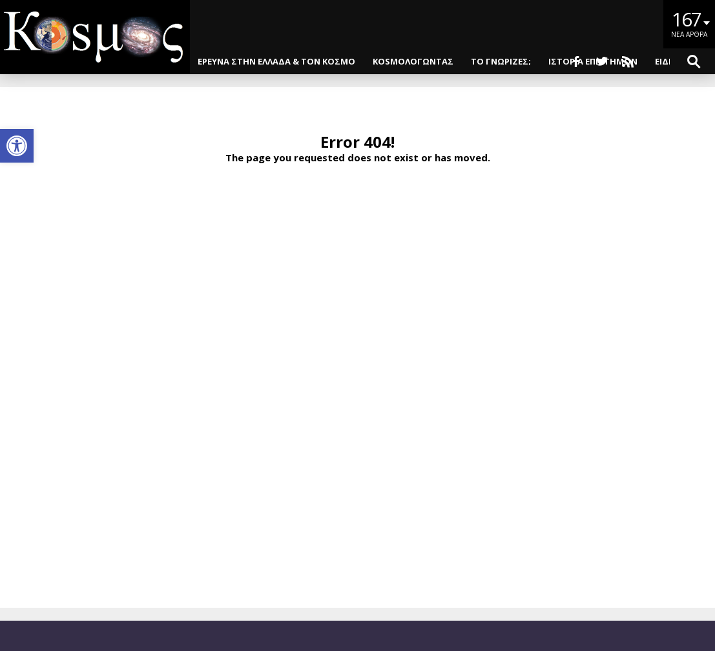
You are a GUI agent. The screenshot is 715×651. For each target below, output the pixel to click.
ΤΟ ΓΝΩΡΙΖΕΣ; (501, 61)
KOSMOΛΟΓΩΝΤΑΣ (413, 61)
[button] (17, 146)
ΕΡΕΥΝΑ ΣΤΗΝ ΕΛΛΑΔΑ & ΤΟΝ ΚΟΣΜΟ (276, 61)
